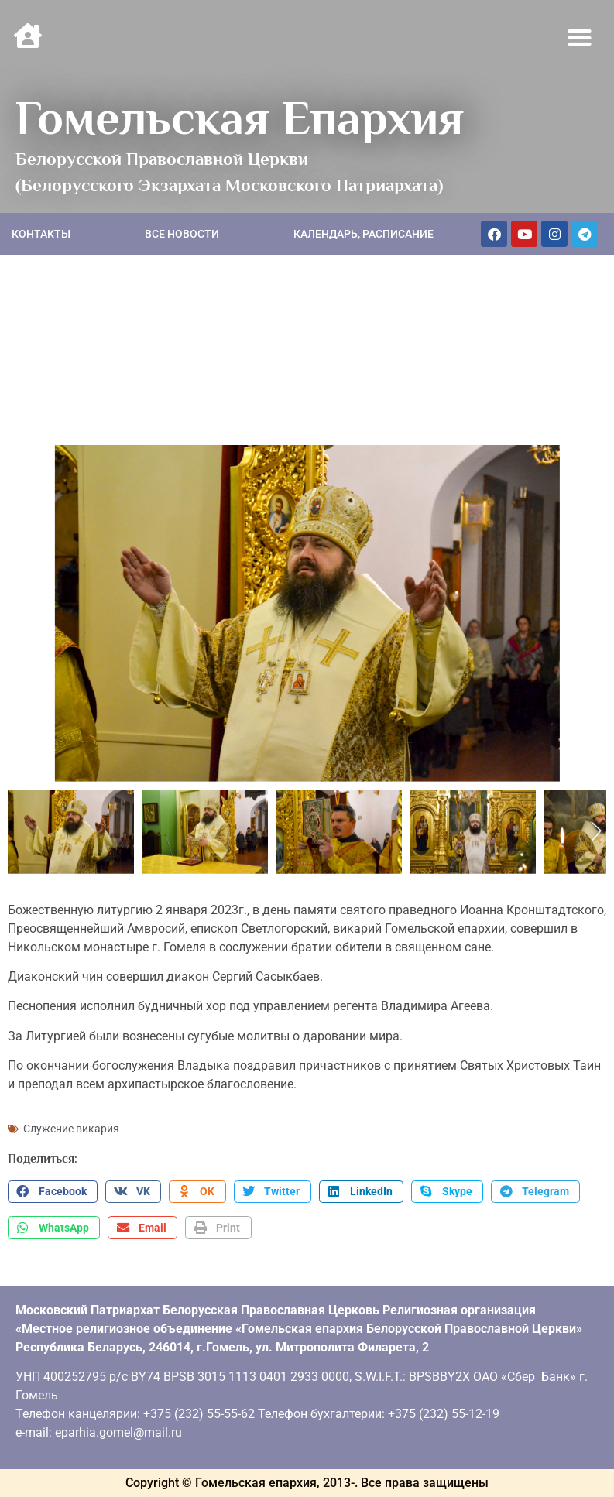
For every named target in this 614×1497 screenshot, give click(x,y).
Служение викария (71, 1128)
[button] (580, 38)
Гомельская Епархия (239, 118)
